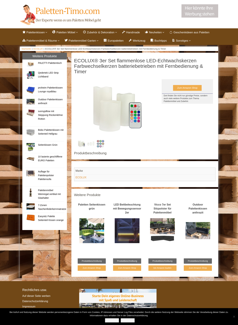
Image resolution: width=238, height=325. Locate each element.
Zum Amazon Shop (187, 88)
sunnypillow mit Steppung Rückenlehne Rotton (50, 115)
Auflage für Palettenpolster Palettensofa (46, 175)
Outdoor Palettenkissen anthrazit (198, 208)
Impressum (28, 306)
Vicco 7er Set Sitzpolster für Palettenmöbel (162, 208)
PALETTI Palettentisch (50, 63)
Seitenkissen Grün (48, 145)
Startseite (26, 49)
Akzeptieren (112, 320)
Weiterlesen (127, 320)
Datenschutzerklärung (35, 301)
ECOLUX (38, 49)
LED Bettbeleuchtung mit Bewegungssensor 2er (127, 208)
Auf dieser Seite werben (36, 296)
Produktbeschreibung (92, 261)
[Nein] (234, 316)
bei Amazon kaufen (163, 268)
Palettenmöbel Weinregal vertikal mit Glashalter (49, 194)
